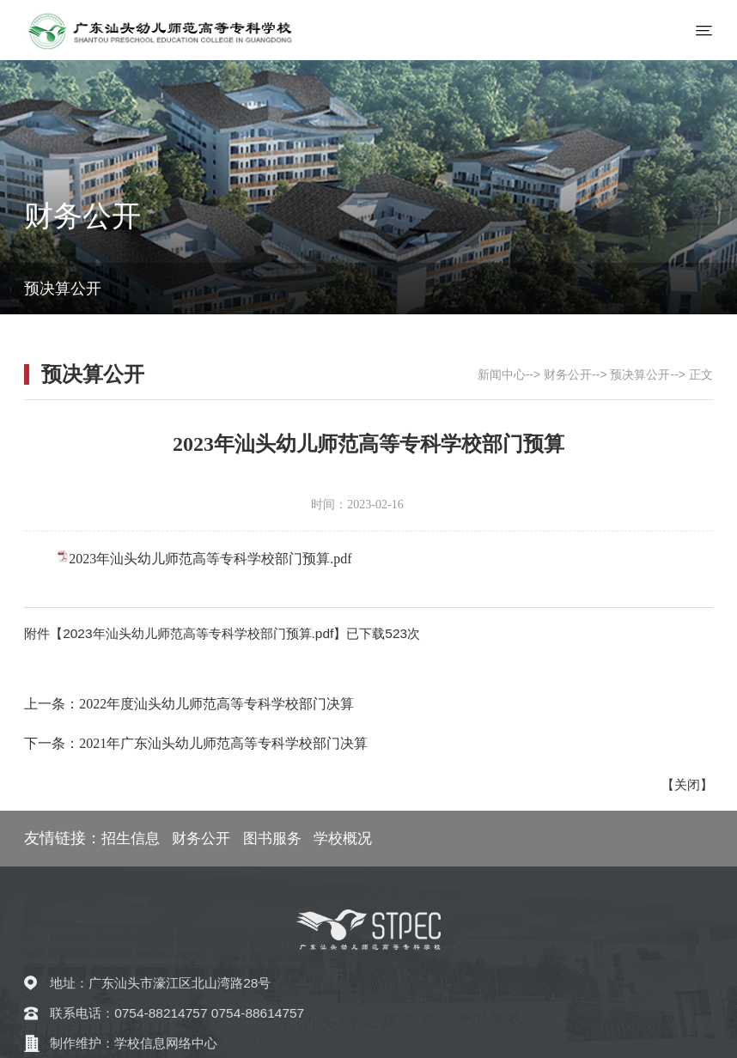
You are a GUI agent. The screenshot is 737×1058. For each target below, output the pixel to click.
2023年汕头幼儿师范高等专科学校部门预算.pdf (210, 558)
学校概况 (343, 838)
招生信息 (130, 838)
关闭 (687, 784)
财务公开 (568, 374)
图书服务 (272, 838)
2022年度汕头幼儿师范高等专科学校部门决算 (216, 703)
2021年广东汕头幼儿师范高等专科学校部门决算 (223, 743)
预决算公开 (62, 288)
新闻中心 (502, 374)
